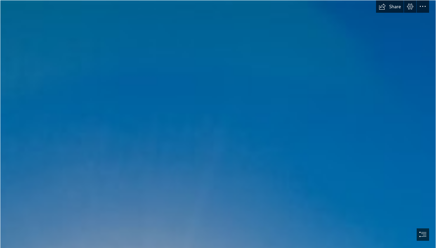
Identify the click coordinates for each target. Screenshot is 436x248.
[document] (218, 124)
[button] (390, 6)
